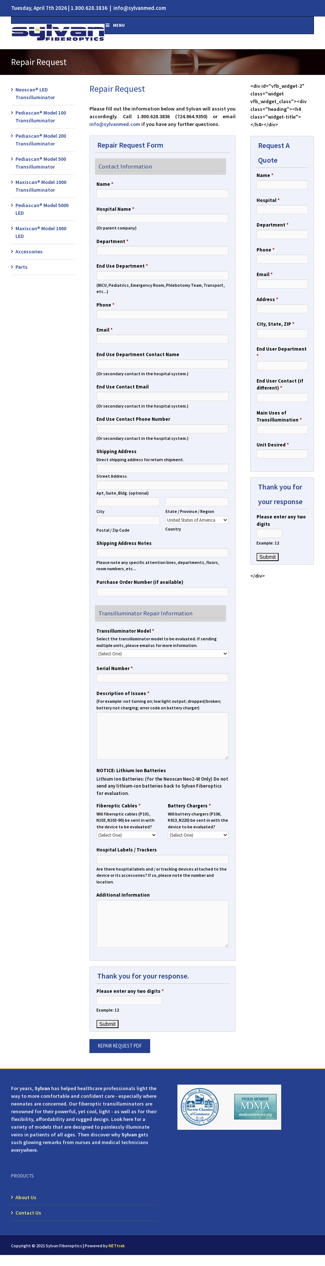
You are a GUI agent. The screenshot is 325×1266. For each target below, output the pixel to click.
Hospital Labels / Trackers (126, 850)
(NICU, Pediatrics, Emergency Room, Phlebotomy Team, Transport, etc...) (160, 288)
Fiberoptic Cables (118, 806)
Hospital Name (115, 209)
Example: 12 (107, 1010)
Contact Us (28, 1212)
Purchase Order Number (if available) (139, 582)
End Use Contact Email (122, 387)
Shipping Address (116, 451)
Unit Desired (273, 445)
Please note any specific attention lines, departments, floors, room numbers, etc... (157, 566)
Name (104, 184)
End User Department (282, 352)
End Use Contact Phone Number (133, 419)
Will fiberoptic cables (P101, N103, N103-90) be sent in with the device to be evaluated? (125, 820)
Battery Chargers (189, 806)
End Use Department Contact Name (137, 354)
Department (112, 241)
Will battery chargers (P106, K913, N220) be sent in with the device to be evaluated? (198, 820)
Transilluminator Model (125, 631)
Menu (115, 25)
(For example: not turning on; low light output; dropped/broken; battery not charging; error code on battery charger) (158, 704)
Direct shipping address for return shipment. (140, 459)
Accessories (29, 251)
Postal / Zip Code (113, 530)
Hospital (268, 200)
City (100, 511)
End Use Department (122, 266)
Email (104, 330)
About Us (25, 1197)
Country (173, 529)
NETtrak (117, 1245)
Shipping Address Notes (124, 543)
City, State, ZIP (275, 324)
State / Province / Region (189, 511)
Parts (21, 267)
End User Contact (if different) (280, 384)
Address (267, 299)
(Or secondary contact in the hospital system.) (142, 373)
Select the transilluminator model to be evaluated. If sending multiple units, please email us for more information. (156, 642)
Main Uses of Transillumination (279, 416)
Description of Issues (122, 693)
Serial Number (114, 668)
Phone (105, 305)
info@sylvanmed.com (139, 7)
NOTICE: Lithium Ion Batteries (131, 770)
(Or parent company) (116, 228)
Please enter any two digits (130, 991)
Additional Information (123, 895)
